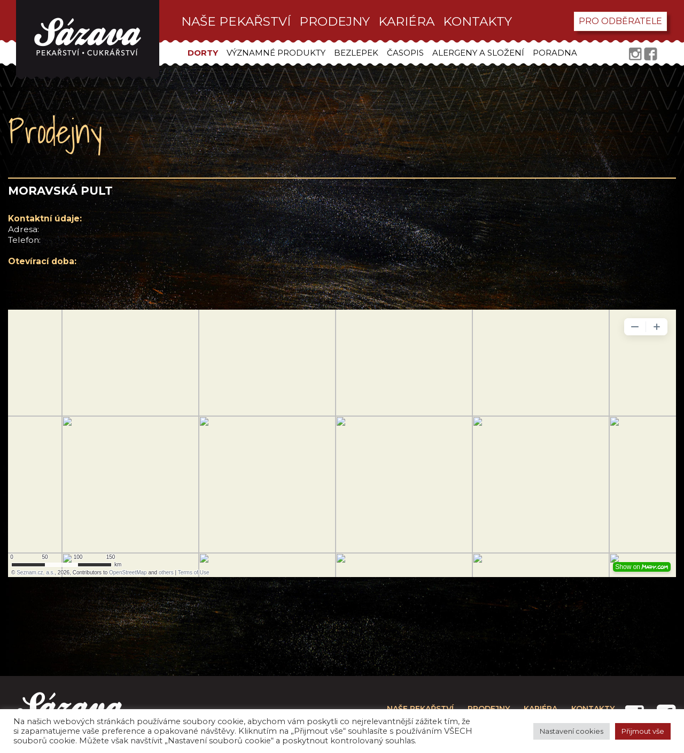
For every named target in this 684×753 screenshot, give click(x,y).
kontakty (477, 21)
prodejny (334, 21)
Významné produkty (276, 53)
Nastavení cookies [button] (571, 731)
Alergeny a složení (478, 53)
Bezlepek (356, 53)
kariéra (406, 21)
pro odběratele (620, 21)
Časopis (405, 53)
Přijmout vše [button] (642, 731)
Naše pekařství (236, 21)
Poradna (555, 53)
